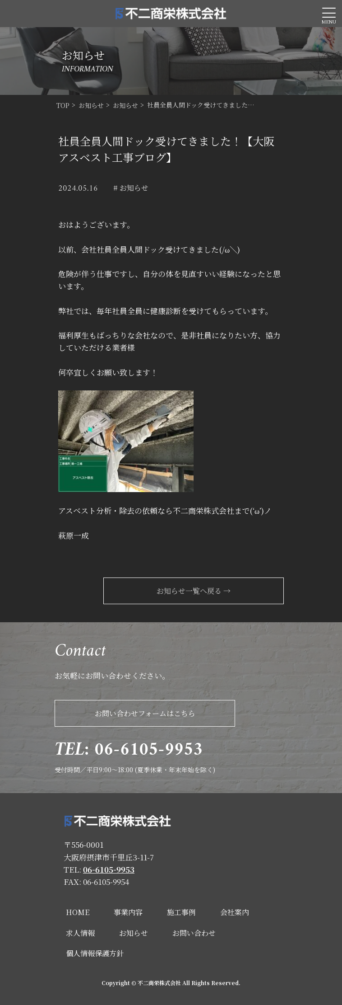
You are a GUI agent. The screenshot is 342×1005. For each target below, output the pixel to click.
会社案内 (234, 912)
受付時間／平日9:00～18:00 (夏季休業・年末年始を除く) (135, 755)
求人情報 (80, 933)
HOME (77, 912)
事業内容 (128, 912)
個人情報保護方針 (95, 953)
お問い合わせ (194, 933)
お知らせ (133, 933)
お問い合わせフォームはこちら (145, 713)
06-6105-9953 (108, 869)
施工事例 (181, 912)
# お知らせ (130, 188)
